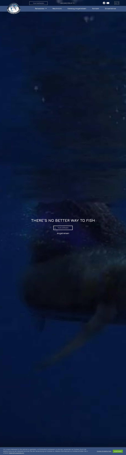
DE (117, 3)
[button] (63, 228)
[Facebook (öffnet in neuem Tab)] (104, 3)
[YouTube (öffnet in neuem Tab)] (107, 3)
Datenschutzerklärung (16, 453)
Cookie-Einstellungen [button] (104, 451)
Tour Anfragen (38, 3)
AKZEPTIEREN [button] (118, 451)
